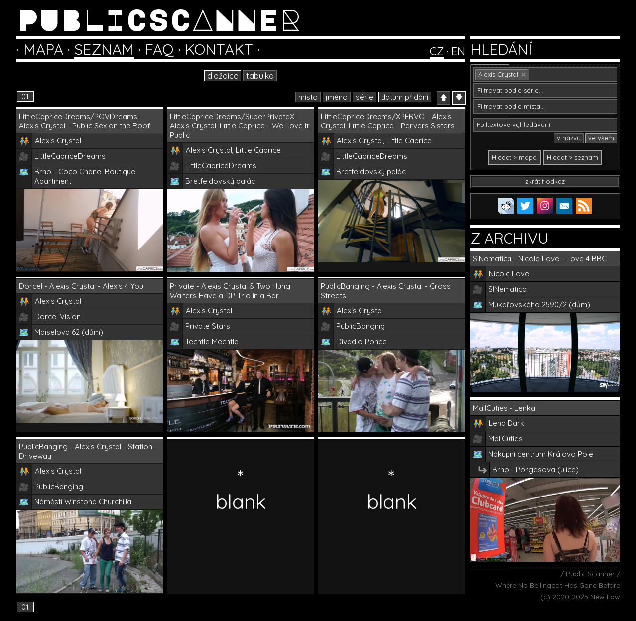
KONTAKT (219, 49)
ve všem (601, 138)
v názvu (569, 138)
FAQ (159, 49)
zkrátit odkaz (545, 181)
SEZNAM (104, 49)
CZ (437, 51)
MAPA (43, 49)
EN (458, 51)
